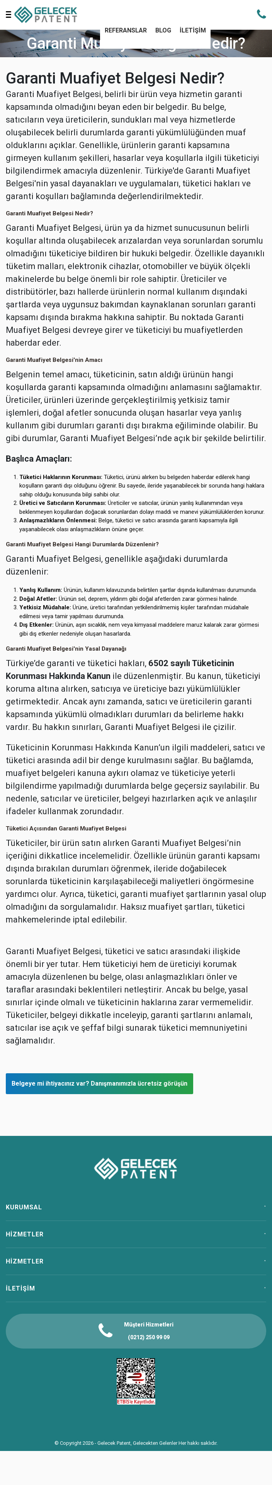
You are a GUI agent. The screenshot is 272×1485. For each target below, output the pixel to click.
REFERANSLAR (126, 30)
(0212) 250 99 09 (149, 1337)
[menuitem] (125, 31)
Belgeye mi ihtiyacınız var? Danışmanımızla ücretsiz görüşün (99, 1083)
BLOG (163, 30)
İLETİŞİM (193, 30)
